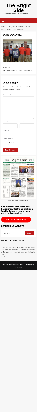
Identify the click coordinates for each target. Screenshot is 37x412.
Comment (7, 95)
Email (22, 122)
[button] (3, 20)
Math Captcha (8, 138)
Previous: (18, 69)
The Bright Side (18, 8)
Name (5, 122)
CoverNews (29, 264)
